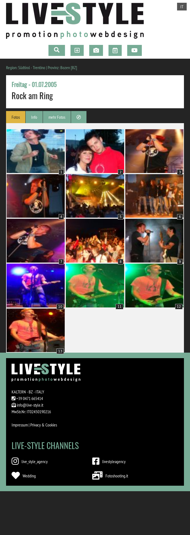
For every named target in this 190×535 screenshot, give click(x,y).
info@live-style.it (30, 405)
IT (181, 6)
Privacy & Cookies (43, 425)
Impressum (20, 425)
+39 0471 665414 (29, 398)
